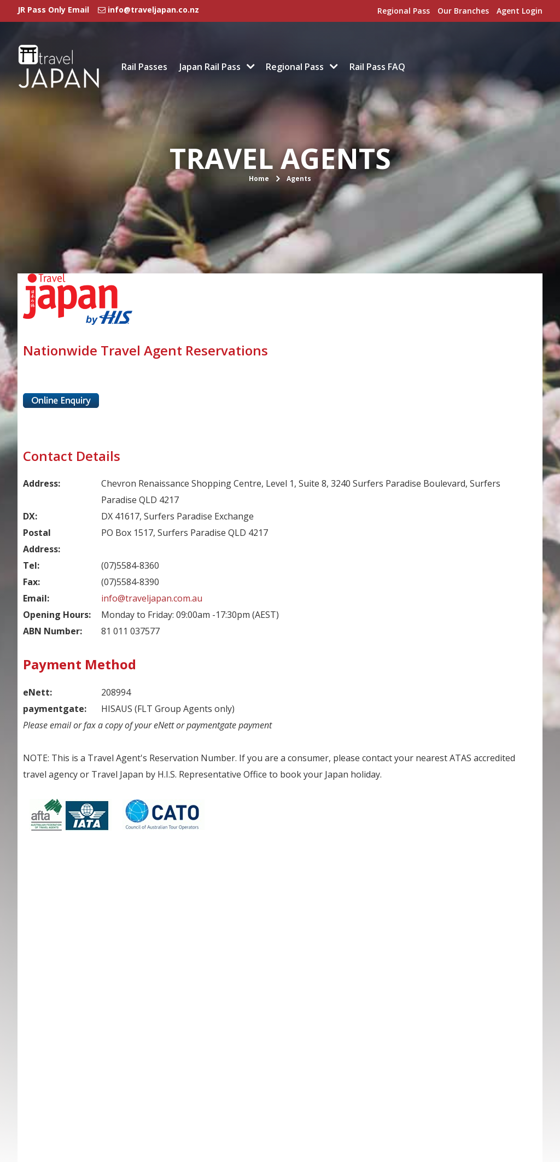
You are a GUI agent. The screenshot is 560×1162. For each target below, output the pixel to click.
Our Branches (463, 10)
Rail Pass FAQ (377, 67)
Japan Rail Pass (210, 67)
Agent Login (519, 10)
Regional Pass (403, 10)
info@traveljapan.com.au (151, 598)
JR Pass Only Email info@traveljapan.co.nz (108, 9)
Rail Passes (144, 67)
